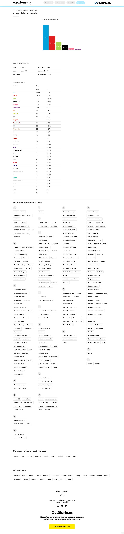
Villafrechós (91, 272)
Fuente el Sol (27, 406)
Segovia (46, 456)
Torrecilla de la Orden (69, 311)
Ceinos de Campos (19, 346)
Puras (55, 367)
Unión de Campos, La (69, 335)
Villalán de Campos (101, 293)
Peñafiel (54, 346)
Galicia (26, 479)
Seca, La (77, 272)
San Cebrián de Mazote (69, 219)
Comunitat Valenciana (96, 475)
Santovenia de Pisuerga (69, 268)
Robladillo (54, 402)
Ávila (74, 456)
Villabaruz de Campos (94, 251)
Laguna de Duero (43, 222)
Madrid (49, 479)
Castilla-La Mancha (67, 475)
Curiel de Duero (18, 374)
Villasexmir (91, 328)
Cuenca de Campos (19, 371)
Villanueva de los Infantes (95, 314)
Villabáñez (100, 254)
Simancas (65, 282)
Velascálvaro (91, 240)
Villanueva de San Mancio (95, 318)
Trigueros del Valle (77, 321)
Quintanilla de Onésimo (45, 381)
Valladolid (90, 226)
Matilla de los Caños (44, 243)
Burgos (16, 456)
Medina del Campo (44, 251)
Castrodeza (17, 328)
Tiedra (79, 293)
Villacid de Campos (93, 261)
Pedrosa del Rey (43, 342)
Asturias (31, 475)
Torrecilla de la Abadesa (70, 307)
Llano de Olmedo (43, 226)
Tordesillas (76, 296)
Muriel (49, 286)
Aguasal (23, 212)
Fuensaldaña (17, 406)
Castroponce (26, 339)
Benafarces (17, 258)
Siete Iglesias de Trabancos (70, 279)
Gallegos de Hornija (19, 420)
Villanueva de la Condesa (95, 307)
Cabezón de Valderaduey (21, 293)
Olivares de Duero (44, 311)
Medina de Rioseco (44, 247)
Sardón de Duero (68, 272)
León (23, 456)
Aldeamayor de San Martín (21, 226)
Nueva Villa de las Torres (46, 300)
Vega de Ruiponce (93, 233)
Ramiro (41, 399)
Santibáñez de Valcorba (69, 265)
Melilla (55, 479)
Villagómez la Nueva (93, 279)
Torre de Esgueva (68, 300)
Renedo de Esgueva (51, 399)
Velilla (99, 240)
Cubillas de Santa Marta (20, 367)
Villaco (103, 261)
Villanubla (90, 303)
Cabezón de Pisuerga (20, 289)
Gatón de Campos (19, 423)
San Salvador (66, 251)
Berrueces (25, 261)
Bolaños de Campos (19, 272)
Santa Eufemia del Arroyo (70, 258)
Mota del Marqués (44, 282)
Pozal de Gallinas (43, 363)
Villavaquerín (99, 328)
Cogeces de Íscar (19, 356)
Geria (28, 423)
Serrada (65, 275)
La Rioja (42, 479)
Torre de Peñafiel (68, 303)
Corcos (30, 360)
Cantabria (46, 475)
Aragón (24, 475)
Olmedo (53, 311)
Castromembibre (27, 328)
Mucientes (54, 282)
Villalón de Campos (93, 296)
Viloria (103, 342)
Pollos (40, 360)
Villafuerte (99, 272)
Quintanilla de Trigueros (45, 385)
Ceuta (85, 475)
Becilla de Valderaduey (20, 254)
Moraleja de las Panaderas (46, 275)
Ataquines (17, 236)
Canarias (38, 475)
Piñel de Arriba (53, 356)
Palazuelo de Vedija (44, 328)
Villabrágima (91, 254)
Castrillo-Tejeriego (19, 325)
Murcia (62, 479)
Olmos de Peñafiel (44, 318)
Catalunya (77, 475)
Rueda (40, 409)
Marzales (50, 236)
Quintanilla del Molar (44, 388)
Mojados (53, 258)
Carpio (30, 311)
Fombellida (17, 399)
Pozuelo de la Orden (44, 367)
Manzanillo (42, 236)
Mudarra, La (42, 286)
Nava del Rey (42, 296)
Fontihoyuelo (18, 402)
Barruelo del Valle (19, 251)
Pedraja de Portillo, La (45, 335)
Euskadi (106, 475)
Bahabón (16, 247)
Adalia (16, 212)
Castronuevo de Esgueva (21, 335)
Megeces (54, 251)
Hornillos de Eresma (19, 438)
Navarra (69, 479)
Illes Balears (34, 479)
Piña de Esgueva (43, 353)
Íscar (40, 212)
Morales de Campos (44, 279)
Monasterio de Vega (44, 261)
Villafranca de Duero (93, 268)
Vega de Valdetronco (93, 236)
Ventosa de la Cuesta (100, 243)
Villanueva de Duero (101, 303)
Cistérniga (25, 353)
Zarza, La (97, 363)
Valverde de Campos (93, 229)
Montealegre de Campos (45, 265)
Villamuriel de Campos (94, 300)
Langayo (53, 222)
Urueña (65, 342)
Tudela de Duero (68, 325)
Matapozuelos (43, 240)
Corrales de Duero (19, 363)
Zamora (68, 456)
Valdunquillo (99, 222)
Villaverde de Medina (93, 335)
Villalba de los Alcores (94, 289)
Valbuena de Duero (93, 212)
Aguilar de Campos (19, 215)
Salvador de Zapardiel (69, 215)
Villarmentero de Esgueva (95, 325)
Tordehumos (66, 296)
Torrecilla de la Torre (69, 314)
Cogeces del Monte (19, 360)
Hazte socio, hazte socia (62, 527)
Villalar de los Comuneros (95, 282)
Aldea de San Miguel (20, 222)
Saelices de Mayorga (69, 212)
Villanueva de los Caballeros (96, 311)
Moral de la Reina (44, 272)
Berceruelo (17, 261)
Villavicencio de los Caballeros (96, 339)
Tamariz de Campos (68, 293)
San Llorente (66, 222)
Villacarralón (91, 258)
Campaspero (17, 300)
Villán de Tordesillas (93, 342)
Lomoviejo (54, 226)
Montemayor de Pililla (45, 268)
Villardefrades (91, 321)
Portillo (47, 360)
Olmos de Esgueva (44, 314)
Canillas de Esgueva (19, 311)
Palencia (30, 456)
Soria (52, 456)
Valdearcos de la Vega (94, 215)
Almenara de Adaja (19, 229)
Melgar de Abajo (43, 254)
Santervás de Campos (69, 261)
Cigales (30, 349)
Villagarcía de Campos (94, 275)
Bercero (25, 258)
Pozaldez (53, 363)
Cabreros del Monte (19, 296)
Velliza (90, 243)
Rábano (47, 409)
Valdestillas (91, 222)
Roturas (41, 406)
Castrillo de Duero (19, 321)
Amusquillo (30, 229)
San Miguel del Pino (68, 233)
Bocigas (30, 265)
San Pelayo (66, 243)
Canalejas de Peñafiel (20, 307)
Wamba (90, 353)
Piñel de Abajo (43, 356)
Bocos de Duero (18, 268)
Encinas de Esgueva (19, 385)
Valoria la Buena (100, 226)
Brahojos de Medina (19, 275)
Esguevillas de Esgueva (20, 388)
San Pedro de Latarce (69, 240)
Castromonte (17, 332)
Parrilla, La (41, 332)
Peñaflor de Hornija (44, 349)
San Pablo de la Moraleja (70, 236)
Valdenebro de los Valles (94, 219)
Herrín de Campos (19, 434)
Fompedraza (26, 399)
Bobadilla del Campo (20, 265)
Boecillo (28, 268)
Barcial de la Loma (27, 247)
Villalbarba (90, 293)
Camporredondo (18, 303)
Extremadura (17, 479)
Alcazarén (17, 219)
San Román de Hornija (69, 247)
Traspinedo (66, 321)
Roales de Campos (44, 402)
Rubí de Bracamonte (51, 406)
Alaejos (29, 215)
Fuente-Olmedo (18, 409)
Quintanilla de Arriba (44, 378)
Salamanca (38, 456)
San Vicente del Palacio (69, 254)
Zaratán (90, 363)
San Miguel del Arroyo (69, 229)
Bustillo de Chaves (19, 279)
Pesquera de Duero (44, 346)
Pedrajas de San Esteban (45, 339)
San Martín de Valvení (69, 226)
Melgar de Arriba (43, 258)
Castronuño (17, 339)
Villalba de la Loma (93, 286)
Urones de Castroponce (69, 339)
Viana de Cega (92, 247)
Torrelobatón (66, 318)
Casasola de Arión (19, 314)
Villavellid (90, 332)
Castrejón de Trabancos (20, 318)
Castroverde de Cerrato (20, 342)
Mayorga (55, 243)
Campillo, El (27, 300)
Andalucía (17, 475)
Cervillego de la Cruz (20, 349)
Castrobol (29, 325)
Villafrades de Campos (94, 265)
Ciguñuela (17, 353)
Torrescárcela (77, 318)
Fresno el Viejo (28, 402)
